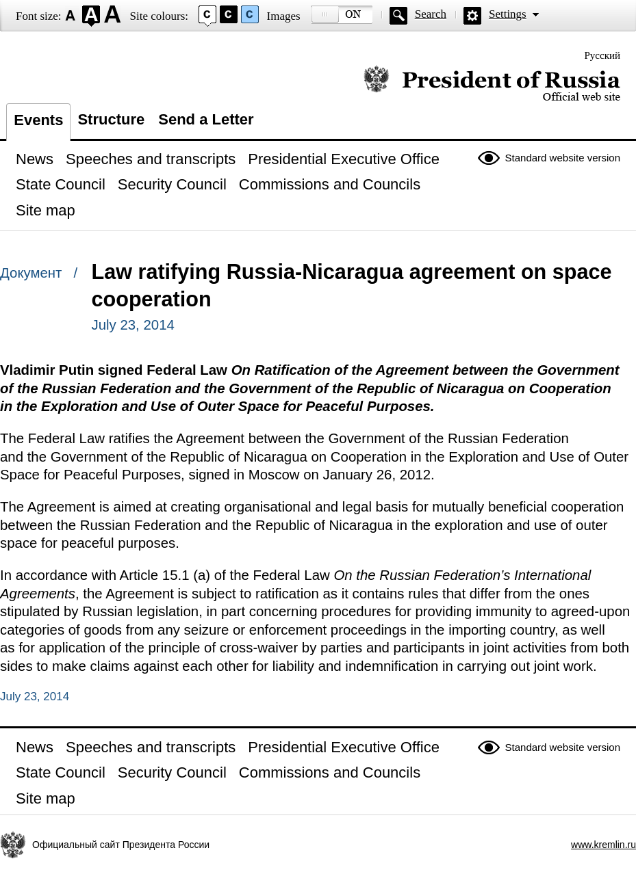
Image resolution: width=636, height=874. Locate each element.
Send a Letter (205, 119)
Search (430, 14)
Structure (110, 119)
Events (38, 120)
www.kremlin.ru (603, 844)
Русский (603, 55)
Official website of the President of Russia (492, 83)
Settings (507, 14)
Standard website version (562, 157)
